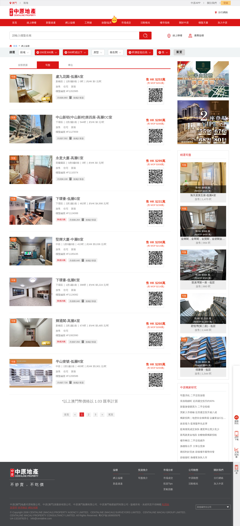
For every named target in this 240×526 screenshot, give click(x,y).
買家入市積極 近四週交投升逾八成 (198, 412)
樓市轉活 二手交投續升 (192, 440)
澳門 (13, 3)
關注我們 (212, 3)
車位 (70, 65)
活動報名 (145, 22)
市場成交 (126, 22)
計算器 (237, 472)
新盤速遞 (51, 22)
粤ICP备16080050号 (110, 515)
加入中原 (222, 22)
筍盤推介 (143, 478)
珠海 (25, 3)
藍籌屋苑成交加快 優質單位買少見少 (199, 429)
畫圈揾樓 (196, 35)
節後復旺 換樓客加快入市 (193, 457)
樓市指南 (165, 22)
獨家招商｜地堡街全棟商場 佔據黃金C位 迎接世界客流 (203, 418)
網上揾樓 (70, 22)
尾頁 (110, 414)
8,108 (65, 179)
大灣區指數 (237, 454)
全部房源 (23, 65)
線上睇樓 (31, 22)
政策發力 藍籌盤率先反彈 (193, 423)
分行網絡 (222, 12)
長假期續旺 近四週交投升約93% (197, 401)
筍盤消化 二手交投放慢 (192, 395)
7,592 (65, 138)
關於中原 (184, 22)
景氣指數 (168, 489)
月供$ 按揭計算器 (70, 97)
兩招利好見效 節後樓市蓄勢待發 (197, 451)
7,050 (77, 342)
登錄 (225, 3)
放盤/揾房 (106, 21)
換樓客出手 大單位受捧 (192, 446)
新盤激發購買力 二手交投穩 (195, 406)
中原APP (195, 3)
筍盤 (47, 65)
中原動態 (193, 478)
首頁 (14, 22)
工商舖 (88, 22)
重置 (179, 52)
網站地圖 (33, 507)
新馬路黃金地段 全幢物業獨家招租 (198, 434)
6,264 (77, 220)
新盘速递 (118, 483)
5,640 (77, 260)
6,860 (65, 98)
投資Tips (168, 483)
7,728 (65, 383)
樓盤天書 (203, 22)
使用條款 (22, 507)
